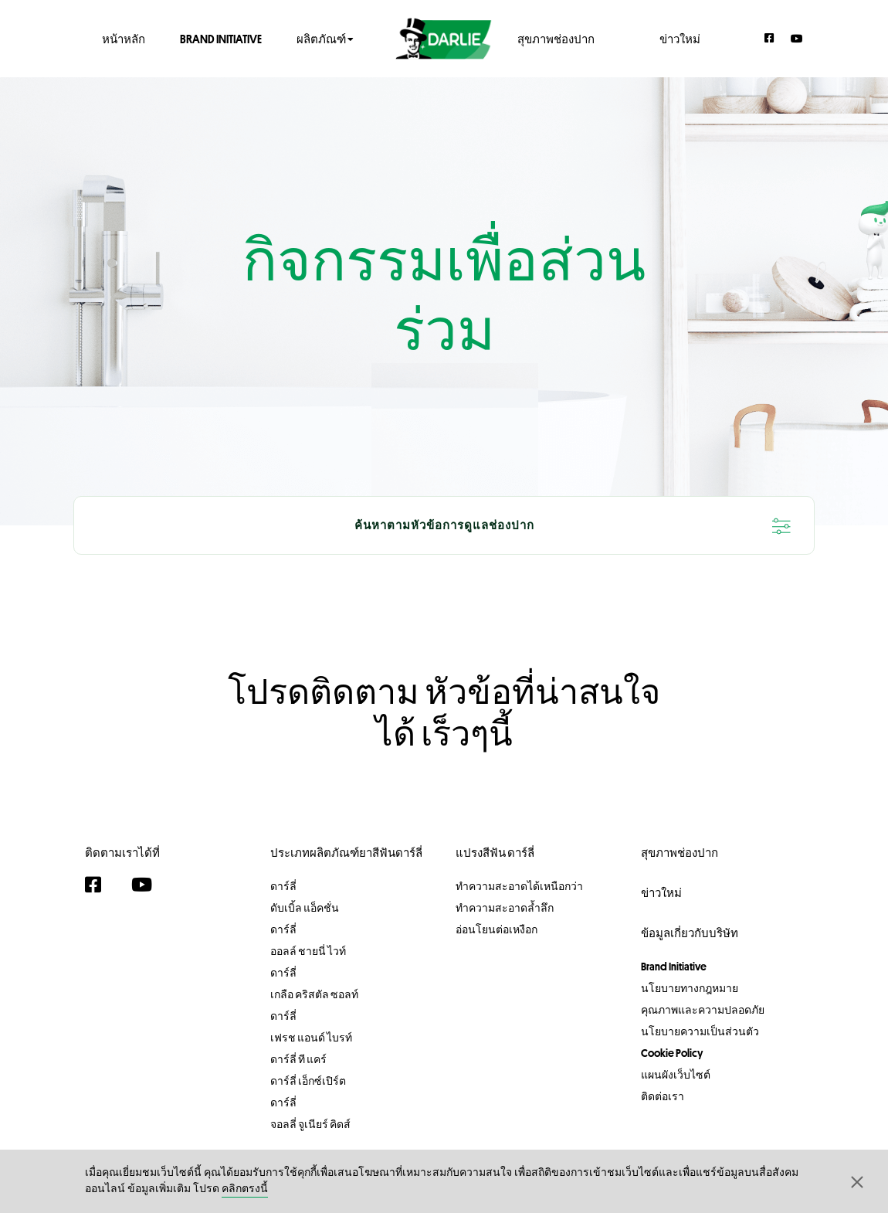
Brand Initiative (221, 38)
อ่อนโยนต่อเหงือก (496, 929)
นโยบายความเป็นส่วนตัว (700, 1031)
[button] (857, 1181)
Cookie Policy (672, 1053)
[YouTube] (797, 38)
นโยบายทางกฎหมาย (689, 988)
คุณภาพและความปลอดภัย (702, 1010)
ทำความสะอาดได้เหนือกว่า (519, 886)
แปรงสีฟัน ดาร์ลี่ (495, 852)
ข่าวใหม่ (679, 38)
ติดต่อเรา (662, 1096)
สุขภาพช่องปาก (556, 38)
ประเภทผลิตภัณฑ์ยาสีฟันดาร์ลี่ (346, 852)
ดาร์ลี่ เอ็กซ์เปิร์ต (308, 1081)
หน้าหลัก (123, 38)
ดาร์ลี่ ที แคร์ (298, 1059)
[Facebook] (769, 38)
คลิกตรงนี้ (245, 1189)
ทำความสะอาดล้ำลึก (505, 908)
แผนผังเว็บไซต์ (675, 1075)
